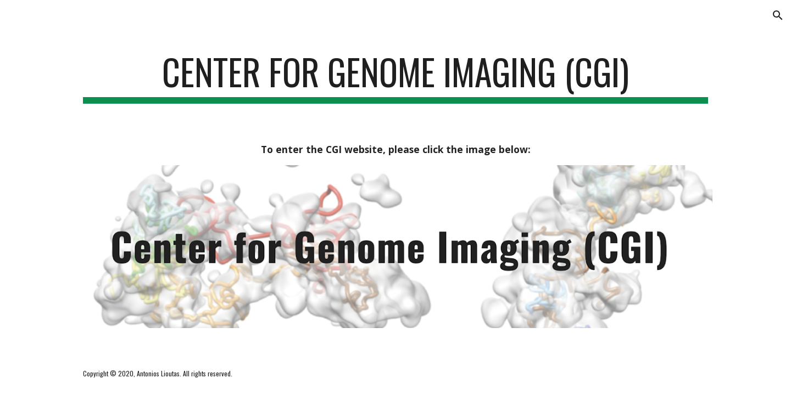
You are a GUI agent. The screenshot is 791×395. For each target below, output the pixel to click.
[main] (395, 77)
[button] (778, 15)
